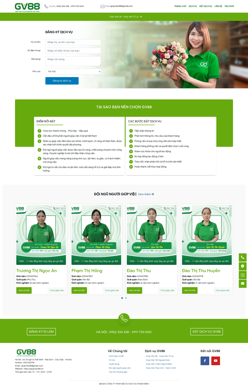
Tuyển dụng (114, 364)
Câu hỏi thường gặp (118, 372)
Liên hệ (218, 6)
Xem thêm (146, 194)
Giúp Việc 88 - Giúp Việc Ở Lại (124, 16)
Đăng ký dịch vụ (62, 80)
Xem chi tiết (24, 290)
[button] (122, 298)
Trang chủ (180, 6)
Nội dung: (36, 59)
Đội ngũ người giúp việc (120, 368)
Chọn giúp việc (57, 290)
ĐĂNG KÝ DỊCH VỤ (58, 32)
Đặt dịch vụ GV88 (207, 332)
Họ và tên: (36, 42)
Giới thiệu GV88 (116, 356)
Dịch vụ (193, 6)
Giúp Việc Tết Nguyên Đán (158, 360)
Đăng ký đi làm (41, 332)
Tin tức (112, 360)
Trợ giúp (229, 6)
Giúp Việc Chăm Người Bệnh (159, 364)
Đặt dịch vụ (205, 6)
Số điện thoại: (34, 50)
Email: (117, 6)
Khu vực (37, 71)
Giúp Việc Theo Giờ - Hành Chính (161, 368)
